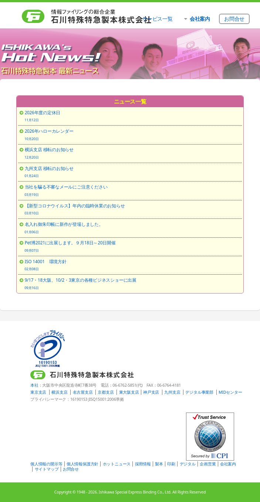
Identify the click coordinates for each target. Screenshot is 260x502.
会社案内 (228, 464)
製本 (159, 464)
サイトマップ (47, 469)
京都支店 (106, 392)
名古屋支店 (83, 392)
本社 (34, 385)
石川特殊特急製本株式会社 (90, 17)
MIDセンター (230, 392)
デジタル (188, 464)
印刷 (171, 464)
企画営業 (208, 464)
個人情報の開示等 (46, 464)
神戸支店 (151, 392)
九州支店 (172, 392)
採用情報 (143, 464)
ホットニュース (117, 464)
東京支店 (38, 392)
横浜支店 (59, 392)
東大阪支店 (129, 392)
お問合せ (71, 469)
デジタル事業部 (199, 392)
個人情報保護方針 (82, 464)
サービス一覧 (157, 18)
